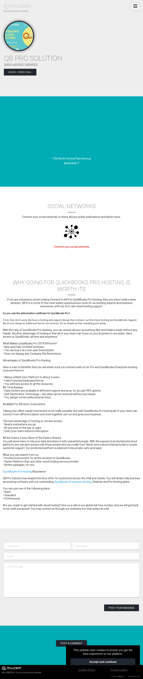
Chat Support (117, 676)
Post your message (121, 607)
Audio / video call (20, 72)
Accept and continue (103, 661)
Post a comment (71, 643)
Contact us (134, 676)
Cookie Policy (86, 669)
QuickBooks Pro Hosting (17, 471)
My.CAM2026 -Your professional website (21, 670)
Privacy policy (119, 669)
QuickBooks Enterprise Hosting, (73, 481)
